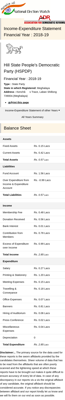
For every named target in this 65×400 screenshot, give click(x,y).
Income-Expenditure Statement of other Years (32, 110)
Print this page (20, 102)
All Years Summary (32, 116)
